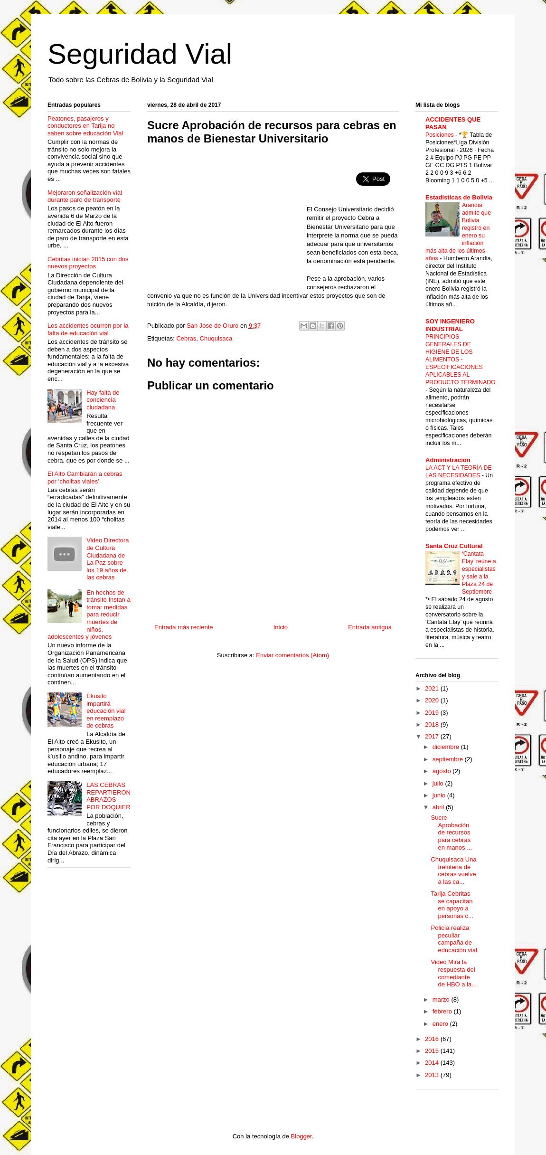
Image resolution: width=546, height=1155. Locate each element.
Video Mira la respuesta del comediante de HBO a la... (454, 973)
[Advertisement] (227, 221)
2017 (433, 736)
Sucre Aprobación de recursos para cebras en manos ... (451, 832)
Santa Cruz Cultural (454, 545)
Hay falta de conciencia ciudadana (102, 400)
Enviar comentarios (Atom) (292, 655)
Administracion (448, 460)
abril (439, 807)
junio (440, 795)
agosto (443, 771)
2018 (433, 724)
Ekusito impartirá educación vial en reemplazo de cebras (105, 710)
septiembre (449, 759)
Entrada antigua (370, 627)
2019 (433, 712)
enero (441, 1023)
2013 (433, 1075)
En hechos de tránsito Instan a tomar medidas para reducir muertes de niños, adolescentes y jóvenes (89, 615)
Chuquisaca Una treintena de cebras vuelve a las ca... (453, 870)
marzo (442, 999)
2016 (433, 1038)
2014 (433, 1062)
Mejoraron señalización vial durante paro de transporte (84, 196)
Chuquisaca (216, 338)
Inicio (280, 627)
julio (439, 783)
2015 (433, 1050)
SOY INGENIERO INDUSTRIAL (450, 325)
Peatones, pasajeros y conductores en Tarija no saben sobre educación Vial (85, 126)
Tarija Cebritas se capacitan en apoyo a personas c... (452, 904)
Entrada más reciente (183, 627)
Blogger (301, 1136)
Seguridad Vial (139, 54)
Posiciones (440, 135)
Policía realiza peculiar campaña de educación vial (454, 939)
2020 (433, 700)
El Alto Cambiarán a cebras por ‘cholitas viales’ (84, 477)
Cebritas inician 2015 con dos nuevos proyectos (88, 263)
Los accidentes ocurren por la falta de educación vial (88, 329)
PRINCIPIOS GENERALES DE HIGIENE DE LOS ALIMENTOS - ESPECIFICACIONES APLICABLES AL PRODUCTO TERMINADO (460, 359)
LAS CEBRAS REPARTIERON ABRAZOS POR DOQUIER (108, 796)
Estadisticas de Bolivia (458, 197)
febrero (443, 1011)
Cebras (186, 338)
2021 (433, 688)
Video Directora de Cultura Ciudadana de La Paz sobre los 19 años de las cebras (107, 559)
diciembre (447, 746)
